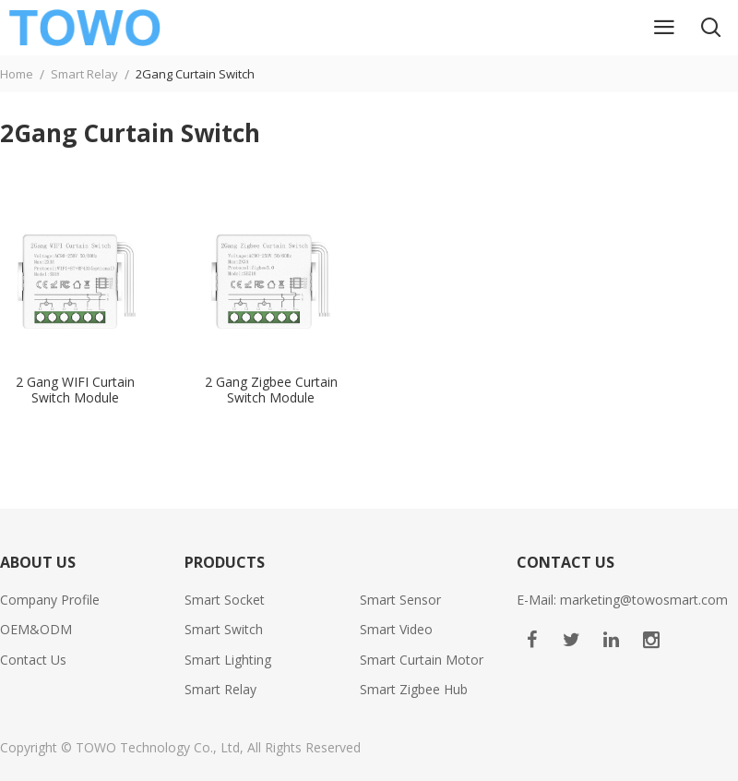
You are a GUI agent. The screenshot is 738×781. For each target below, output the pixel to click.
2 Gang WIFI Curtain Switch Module (75, 390)
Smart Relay (84, 74)
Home (16, 74)
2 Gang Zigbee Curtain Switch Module (271, 390)
